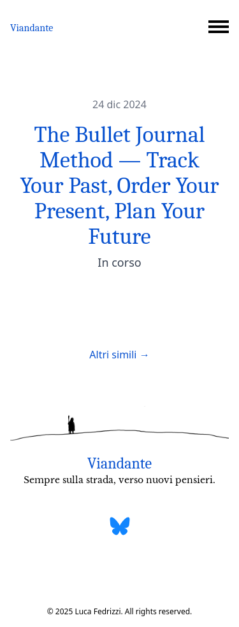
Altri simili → (119, 355)
